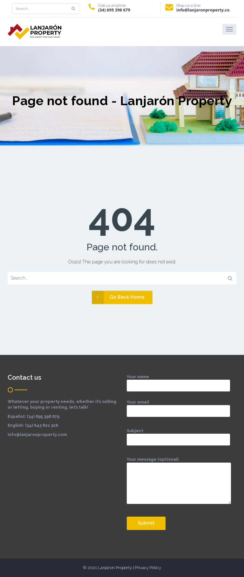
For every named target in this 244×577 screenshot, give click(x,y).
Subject (178, 435)
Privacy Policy (148, 567)
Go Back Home (118, 297)
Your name (178, 381)
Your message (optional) (179, 484)
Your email (178, 406)
